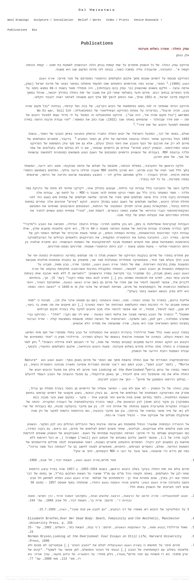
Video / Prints (117, 19)
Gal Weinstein (32, 579)
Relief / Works (89, 19)
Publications (17, 29)
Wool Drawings (18, 19)
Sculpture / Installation (53, 19)
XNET (175, 579)
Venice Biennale (146, 19)
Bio (34, 29)
